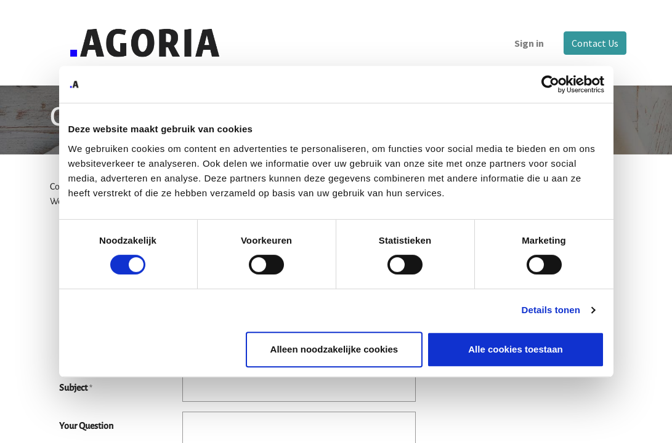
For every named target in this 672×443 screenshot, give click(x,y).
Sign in (525, 43)
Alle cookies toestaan (515, 349)
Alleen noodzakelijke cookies (334, 349)
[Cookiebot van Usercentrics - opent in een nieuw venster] (550, 84)
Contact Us (591, 43)
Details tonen (551, 310)
